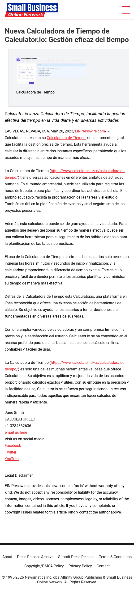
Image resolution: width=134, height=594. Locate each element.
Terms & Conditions (115, 557)
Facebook (13, 445)
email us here (16, 432)
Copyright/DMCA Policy (44, 566)
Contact (103, 566)
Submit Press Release (76, 557)
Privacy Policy (80, 566)
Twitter (10, 452)
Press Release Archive (35, 557)
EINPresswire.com (90, 131)
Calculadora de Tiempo (66, 138)
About (7, 557)
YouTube (12, 459)
